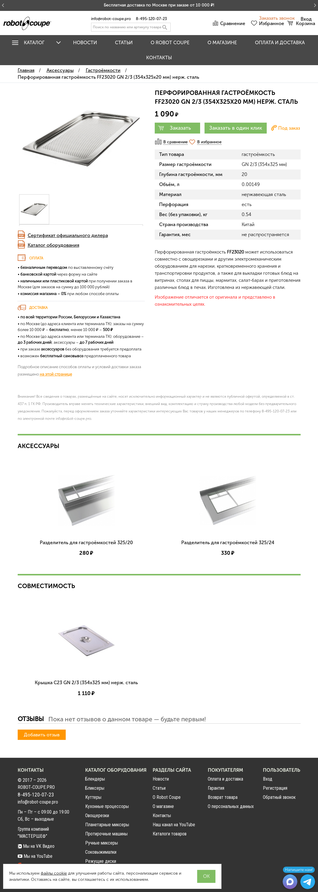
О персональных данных (231, 806)
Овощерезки (97, 815)
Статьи (124, 42)
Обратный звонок (279, 797)
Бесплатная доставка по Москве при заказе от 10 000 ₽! (159, 5)
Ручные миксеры (101, 843)
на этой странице (56, 374)
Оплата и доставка (280, 42)
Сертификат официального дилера (68, 235)
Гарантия (216, 788)
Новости (85, 42)
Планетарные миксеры (107, 824)
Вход (267, 779)
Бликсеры (94, 788)
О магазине (222, 42)
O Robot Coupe (170, 42)
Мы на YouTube (35, 856)
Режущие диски (100, 861)
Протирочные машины (106, 834)
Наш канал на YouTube (174, 824)
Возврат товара (223, 797)
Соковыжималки (100, 852)
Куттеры (93, 797)
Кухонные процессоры (107, 806)
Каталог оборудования (53, 245)
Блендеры (95, 779)
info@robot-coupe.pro (111, 19)
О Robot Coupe (167, 797)
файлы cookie (54, 873)
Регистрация (275, 788)
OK (206, 876)
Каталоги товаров (170, 834)
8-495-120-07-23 (151, 19)
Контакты (159, 57)
